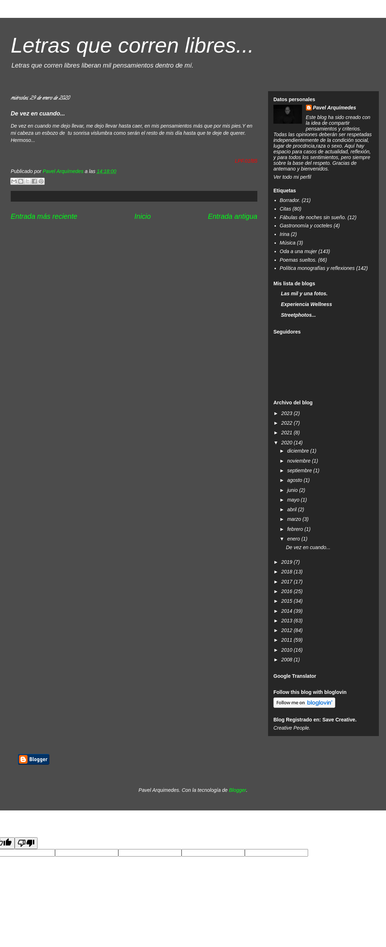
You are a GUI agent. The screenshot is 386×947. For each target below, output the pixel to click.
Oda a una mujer (298, 251)
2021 (287, 432)
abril (292, 509)
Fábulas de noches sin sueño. (313, 217)
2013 (287, 620)
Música (288, 243)
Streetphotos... (298, 315)
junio (293, 490)
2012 (287, 630)
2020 (287, 442)
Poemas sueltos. (298, 260)
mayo (294, 500)
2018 (287, 571)
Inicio (142, 216)
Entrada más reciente (44, 216)
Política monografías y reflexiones (317, 268)
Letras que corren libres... (132, 45)
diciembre (298, 451)
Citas (285, 209)
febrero (295, 529)
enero (294, 539)
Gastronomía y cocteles (306, 225)
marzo (294, 519)
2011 (287, 640)
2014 (287, 611)
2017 (287, 582)
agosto (295, 480)
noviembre (299, 461)
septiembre (300, 470)
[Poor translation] (26, 843)
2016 (287, 591)
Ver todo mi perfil (292, 177)
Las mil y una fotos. (304, 293)
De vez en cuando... (308, 547)
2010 (287, 650)
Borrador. (290, 200)
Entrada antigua (232, 216)
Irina (285, 234)
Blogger (237, 790)
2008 (287, 659)
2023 (287, 413)
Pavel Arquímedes (334, 107)
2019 (287, 562)
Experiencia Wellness (306, 304)
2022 (287, 423)
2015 (287, 601)
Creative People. (292, 728)
